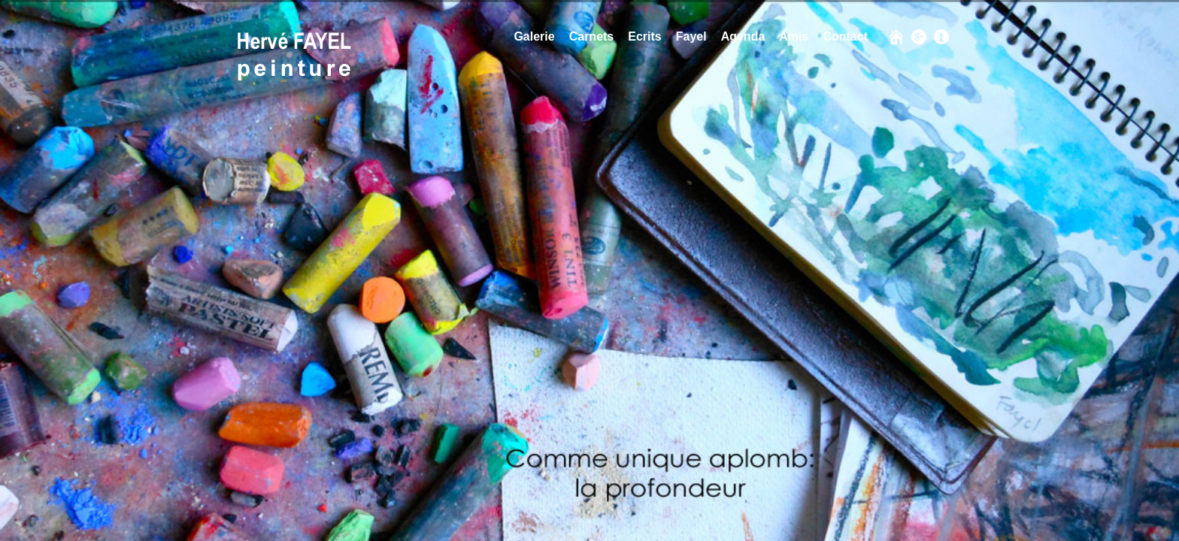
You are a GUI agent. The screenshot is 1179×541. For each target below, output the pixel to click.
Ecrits (644, 36)
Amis (793, 36)
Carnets (591, 36)
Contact (845, 36)
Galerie (534, 36)
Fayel (691, 36)
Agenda (743, 36)
